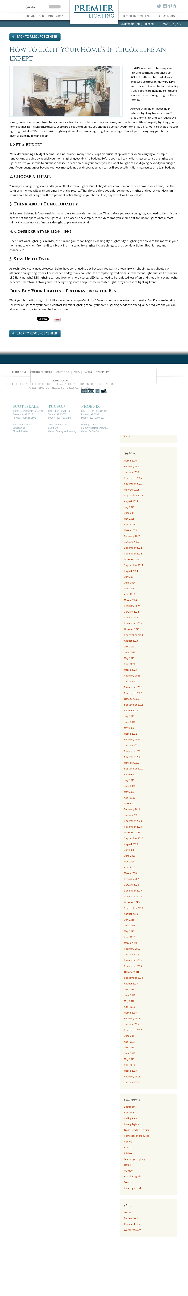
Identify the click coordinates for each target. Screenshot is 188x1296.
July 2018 (129, 989)
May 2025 (129, 518)
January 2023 (131, 681)
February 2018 (132, 1018)
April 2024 (129, 594)
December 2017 (133, 1030)
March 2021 (130, 803)
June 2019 (129, 925)
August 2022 (131, 710)
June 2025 (129, 513)
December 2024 (133, 547)
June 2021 (129, 786)
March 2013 (130, 1070)
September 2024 (133, 565)
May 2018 (129, 1001)
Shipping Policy (17, 384)
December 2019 (133, 890)
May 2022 (129, 728)
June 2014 (129, 1036)
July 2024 (129, 576)
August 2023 (131, 640)
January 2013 (131, 1082)
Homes (128, 1141)
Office (127, 1164)
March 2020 (130, 873)
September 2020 (133, 838)
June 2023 (129, 652)
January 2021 (131, 815)
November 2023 (133, 623)
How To (128, 1147)
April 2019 (129, 937)
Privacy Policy (65, 384)
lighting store (66, 131)
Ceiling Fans (130, 1118)
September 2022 (133, 704)
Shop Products (51, 16)
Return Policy (41, 384)
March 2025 (130, 530)
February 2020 (132, 879)
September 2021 (133, 768)
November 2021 (133, 757)
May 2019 (129, 931)
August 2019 (131, 913)
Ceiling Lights (131, 1124)
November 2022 (133, 693)
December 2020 (133, 821)
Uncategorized (132, 1188)
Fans (77, 372)
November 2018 (133, 966)
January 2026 (131, 472)
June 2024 (129, 582)
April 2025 (129, 524)
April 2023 (129, 664)
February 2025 (132, 536)
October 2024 (131, 559)
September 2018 (133, 977)
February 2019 (132, 948)
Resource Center (137, 16)
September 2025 (133, 495)
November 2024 (133, 553)
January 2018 (131, 1024)
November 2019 (133, 896)
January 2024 (131, 611)
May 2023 (129, 658)
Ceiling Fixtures (41, 372)
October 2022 (131, 698)
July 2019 (129, 919)
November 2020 (133, 826)
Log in (127, 1212)
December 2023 (133, 617)
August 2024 (131, 571)
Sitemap (86, 387)
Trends (128, 1182)
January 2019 (131, 954)
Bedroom (129, 1112)
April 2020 (129, 867)
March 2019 (130, 943)
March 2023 (130, 669)
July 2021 (129, 780)
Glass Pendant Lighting (137, 1130)
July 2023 (129, 646)
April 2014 (129, 1041)
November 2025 (133, 483)
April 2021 (129, 797)
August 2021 (131, 774)
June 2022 (129, 722)
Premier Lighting (133, 1176)
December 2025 (133, 478)
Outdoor (129, 1170)
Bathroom (129, 1106)
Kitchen (128, 1153)
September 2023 (133, 635)
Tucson (56, 406)
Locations (166, 16)
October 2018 (131, 972)
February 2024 (132, 606)
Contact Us (106, 384)
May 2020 (129, 861)
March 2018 (130, 1012)
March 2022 (130, 733)
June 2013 (129, 1053)
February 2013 (132, 1076)
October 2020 (131, 832)
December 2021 (133, 751)
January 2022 (131, 745)
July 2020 (129, 850)
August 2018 (131, 983)
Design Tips (87, 384)
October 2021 (131, 762)
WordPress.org (132, 1230)
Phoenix (90, 406)
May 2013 (129, 1059)
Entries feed (131, 1218)
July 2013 (129, 1047)
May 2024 (129, 588)
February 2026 (132, 466)
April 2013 (129, 1065)
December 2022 (133, 687)
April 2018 (129, 1006)
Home (30, 16)
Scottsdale (26, 406)
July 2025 (129, 507)
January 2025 (131, 542)
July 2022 (129, 716)
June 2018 (129, 995)
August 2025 (131, 501)
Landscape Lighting (135, 1159)
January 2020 (131, 884)
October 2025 (131, 489)
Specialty (102, 372)
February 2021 (132, 809)
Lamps (88, 372)
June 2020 (129, 855)
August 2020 (131, 844)
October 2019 (131, 902)
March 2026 (130, 460)
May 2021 (129, 791)
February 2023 (132, 675)
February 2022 (132, 739)
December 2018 (133, 960)
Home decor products (136, 1135)
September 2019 (133, 908)
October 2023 (131, 629)
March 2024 (130, 600)
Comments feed (133, 1224)
